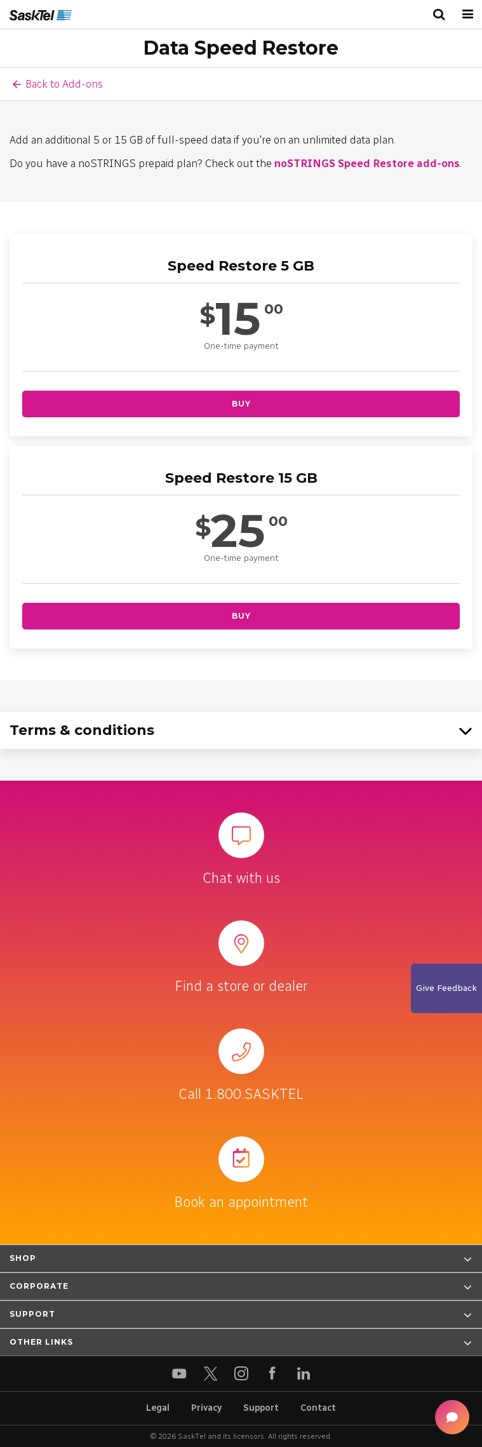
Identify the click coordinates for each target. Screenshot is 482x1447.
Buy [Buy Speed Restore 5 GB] (241, 403)
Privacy (206, 1408)
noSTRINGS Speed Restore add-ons (367, 163)
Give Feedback (446, 988)
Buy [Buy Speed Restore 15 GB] (241, 616)
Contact (318, 1408)
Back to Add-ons (64, 83)
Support (261, 1408)
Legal (158, 1408)
